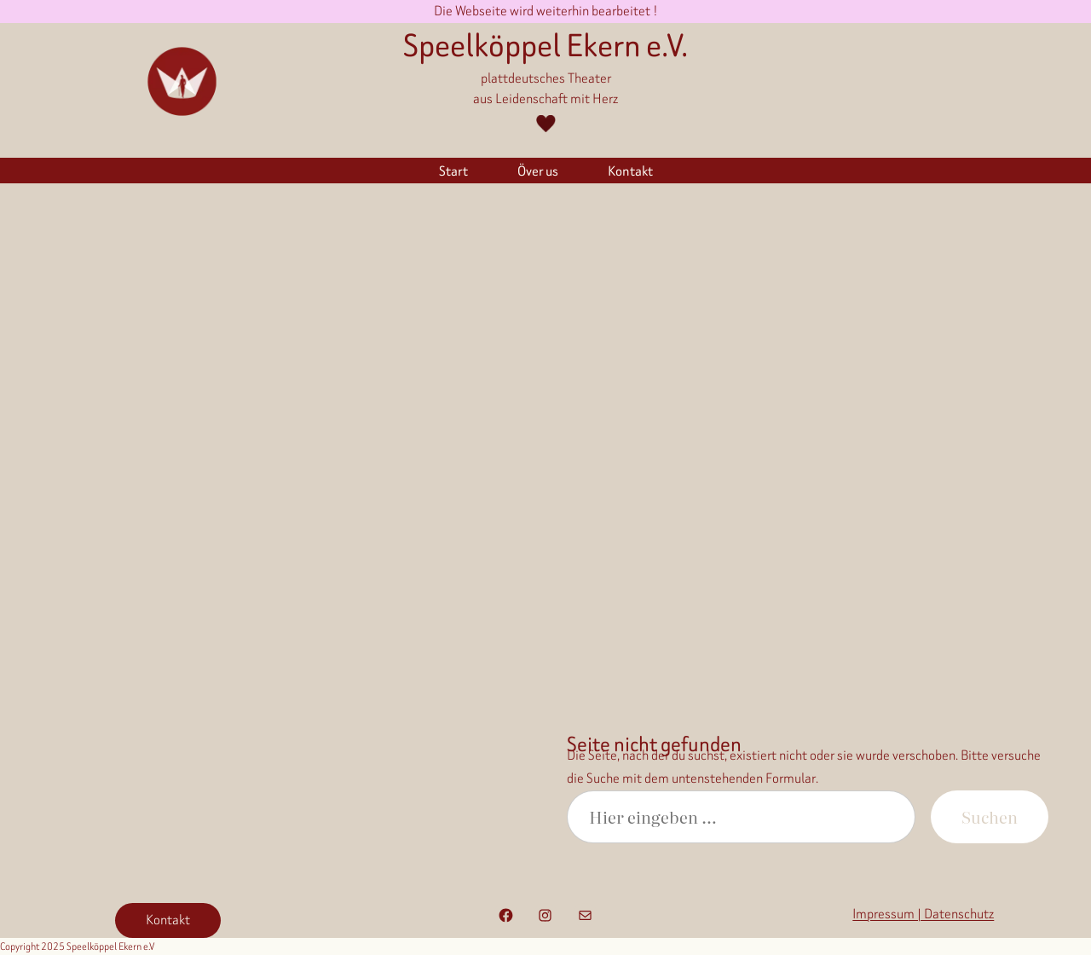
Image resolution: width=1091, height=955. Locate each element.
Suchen (989, 817)
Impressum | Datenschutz (923, 913)
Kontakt (168, 919)
